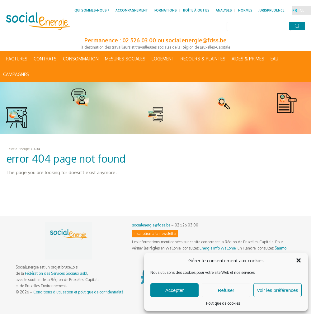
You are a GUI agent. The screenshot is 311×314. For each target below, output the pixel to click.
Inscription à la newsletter (155, 233)
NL (301, 10)
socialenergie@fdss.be (196, 40)
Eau (274, 58)
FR (294, 10)
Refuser (226, 290)
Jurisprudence (272, 10)
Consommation (81, 58)
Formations (165, 10)
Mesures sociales (125, 58)
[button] (298, 260)
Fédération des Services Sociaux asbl (56, 273)
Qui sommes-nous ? (91, 10)
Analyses (224, 10)
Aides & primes (248, 58)
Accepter (174, 290)
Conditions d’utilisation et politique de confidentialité (78, 292)
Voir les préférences (277, 290)
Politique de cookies (223, 303)
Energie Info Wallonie (218, 248)
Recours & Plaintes (203, 58)
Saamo (280, 248)
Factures (16, 58)
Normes (245, 10)
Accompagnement (131, 10)
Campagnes (16, 74)
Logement (163, 58)
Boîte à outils (196, 10)
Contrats (45, 58)
